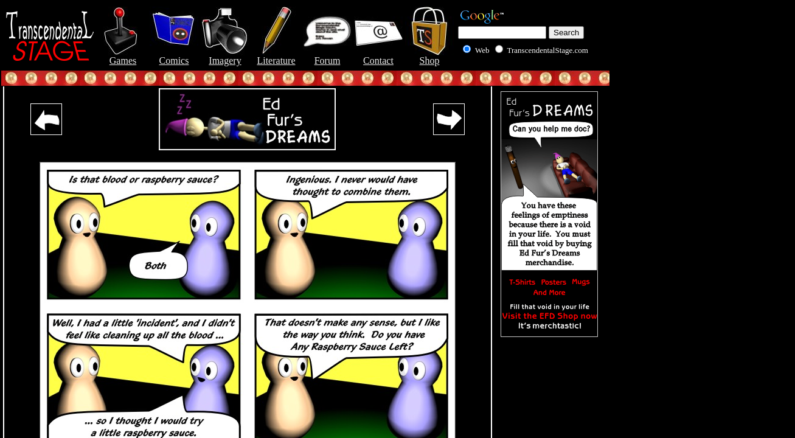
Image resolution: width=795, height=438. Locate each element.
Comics (174, 56)
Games (123, 56)
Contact (378, 56)
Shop (429, 56)
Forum (327, 56)
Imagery (225, 56)
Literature (276, 56)
